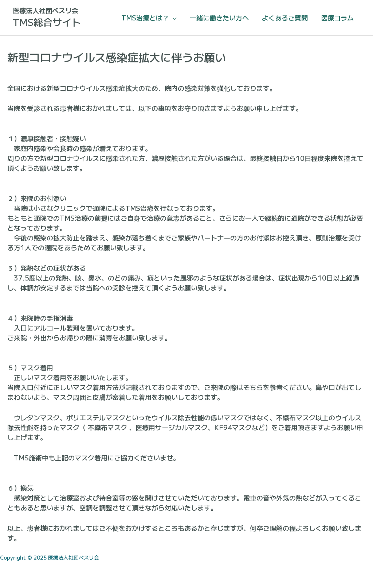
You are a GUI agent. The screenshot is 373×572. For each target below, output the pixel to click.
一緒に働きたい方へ (219, 17)
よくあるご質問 (285, 17)
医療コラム (337, 17)
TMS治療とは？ (145, 17)
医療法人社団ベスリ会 (45, 10)
